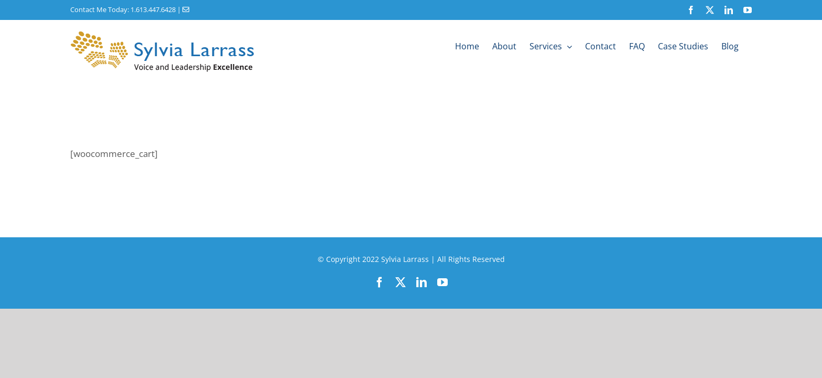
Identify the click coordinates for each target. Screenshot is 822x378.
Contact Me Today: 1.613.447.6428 (123, 9)
